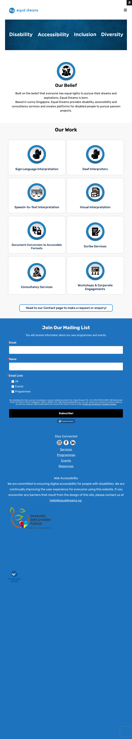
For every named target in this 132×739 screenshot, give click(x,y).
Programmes (23, 391)
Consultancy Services (37, 287)
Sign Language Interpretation (36, 169)
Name (13, 359)
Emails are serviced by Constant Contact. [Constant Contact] (99, 404)
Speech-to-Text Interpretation (36, 207)
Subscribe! (66, 413)
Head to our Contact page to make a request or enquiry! (66, 308)
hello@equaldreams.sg (65, 500)
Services (66, 449)
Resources (66, 466)
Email (12, 342)
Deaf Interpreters (95, 169)
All (16, 381)
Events (19, 386)
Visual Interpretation (95, 207)
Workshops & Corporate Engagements (95, 287)
